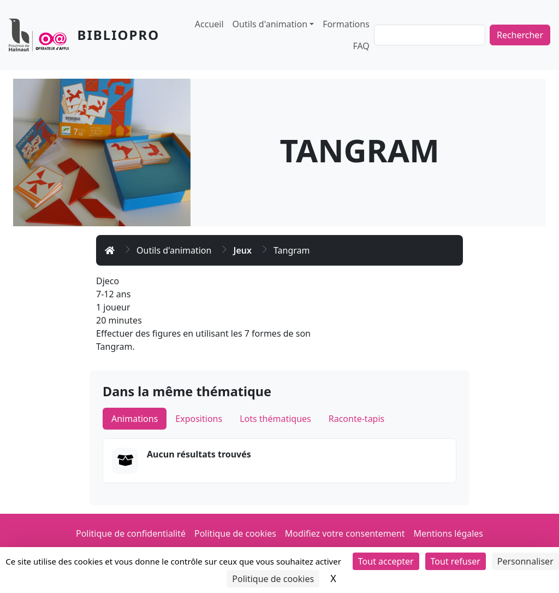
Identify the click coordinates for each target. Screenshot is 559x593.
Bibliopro (119, 35)
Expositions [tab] (198, 419)
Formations (346, 24)
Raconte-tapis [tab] (357, 419)
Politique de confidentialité (131, 533)
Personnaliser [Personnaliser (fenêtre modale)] (525, 561)
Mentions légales (449, 533)
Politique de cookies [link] (273, 579)
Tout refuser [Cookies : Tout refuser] (455, 561)
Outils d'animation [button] (270, 24)
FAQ (361, 46)
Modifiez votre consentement (345, 533)
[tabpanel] (279, 460)
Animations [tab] (134, 419)
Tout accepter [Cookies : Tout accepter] (386, 561)
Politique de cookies (235, 533)
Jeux (242, 250)
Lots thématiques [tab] (275, 419)
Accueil (209, 24)
